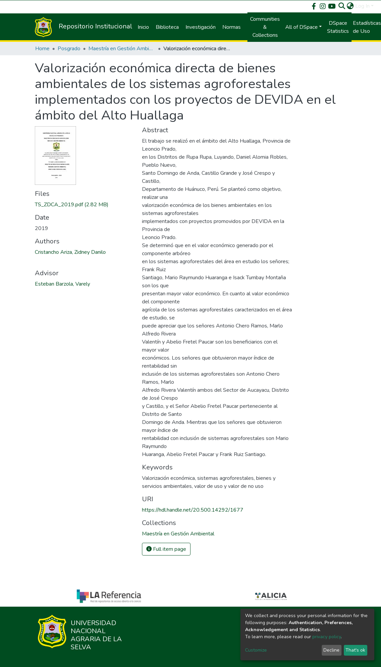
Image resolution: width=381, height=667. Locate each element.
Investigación (200, 27)
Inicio (143, 27)
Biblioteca (167, 27)
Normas (231, 27)
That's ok (355, 650)
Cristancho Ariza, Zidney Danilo (70, 252)
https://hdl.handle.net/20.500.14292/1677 (192, 510)
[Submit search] (342, 6)
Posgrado (69, 48)
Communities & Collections (265, 27)
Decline (331, 650)
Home (42, 48)
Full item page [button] (166, 549)
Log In (362, 6)
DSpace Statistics (338, 27)
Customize (256, 650)
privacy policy (326, 637)
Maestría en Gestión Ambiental (121, 48)
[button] (350, 6)
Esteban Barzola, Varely (62, 284)
